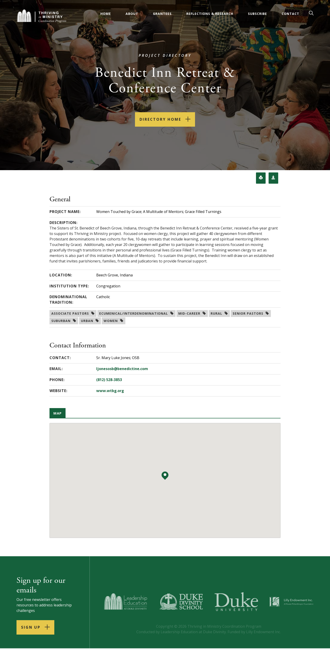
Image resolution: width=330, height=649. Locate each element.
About (132, 13)
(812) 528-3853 (109, 379)
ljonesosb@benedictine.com (122, 368)
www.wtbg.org (110, 390)
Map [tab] (57, 413)
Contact (290, 13)
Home (105, 13)
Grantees (162, 13)
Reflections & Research (209, 13)
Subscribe (257, 13)
